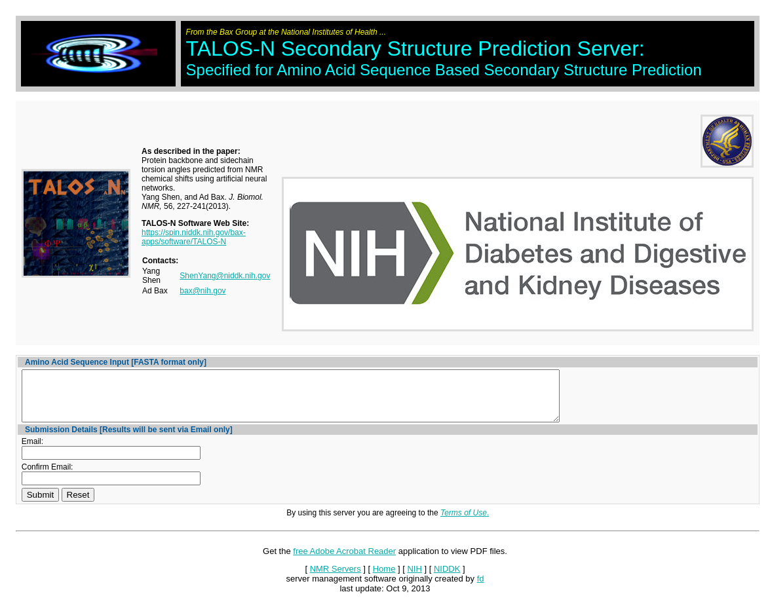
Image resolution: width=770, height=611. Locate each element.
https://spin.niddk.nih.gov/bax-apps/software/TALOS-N (194, 237)
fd (480, 588)
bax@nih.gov (202, 290)
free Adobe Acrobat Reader (344, 561)
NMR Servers (335, 578)
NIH (414, 578)
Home (384, 578)
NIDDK (447, 578)
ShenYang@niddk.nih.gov (225, 275)
